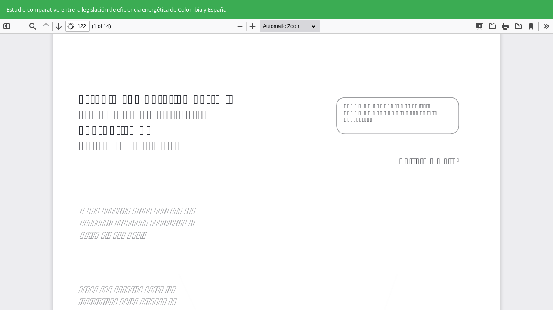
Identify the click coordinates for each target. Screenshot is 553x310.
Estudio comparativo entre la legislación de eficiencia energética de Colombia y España (116, 9)
